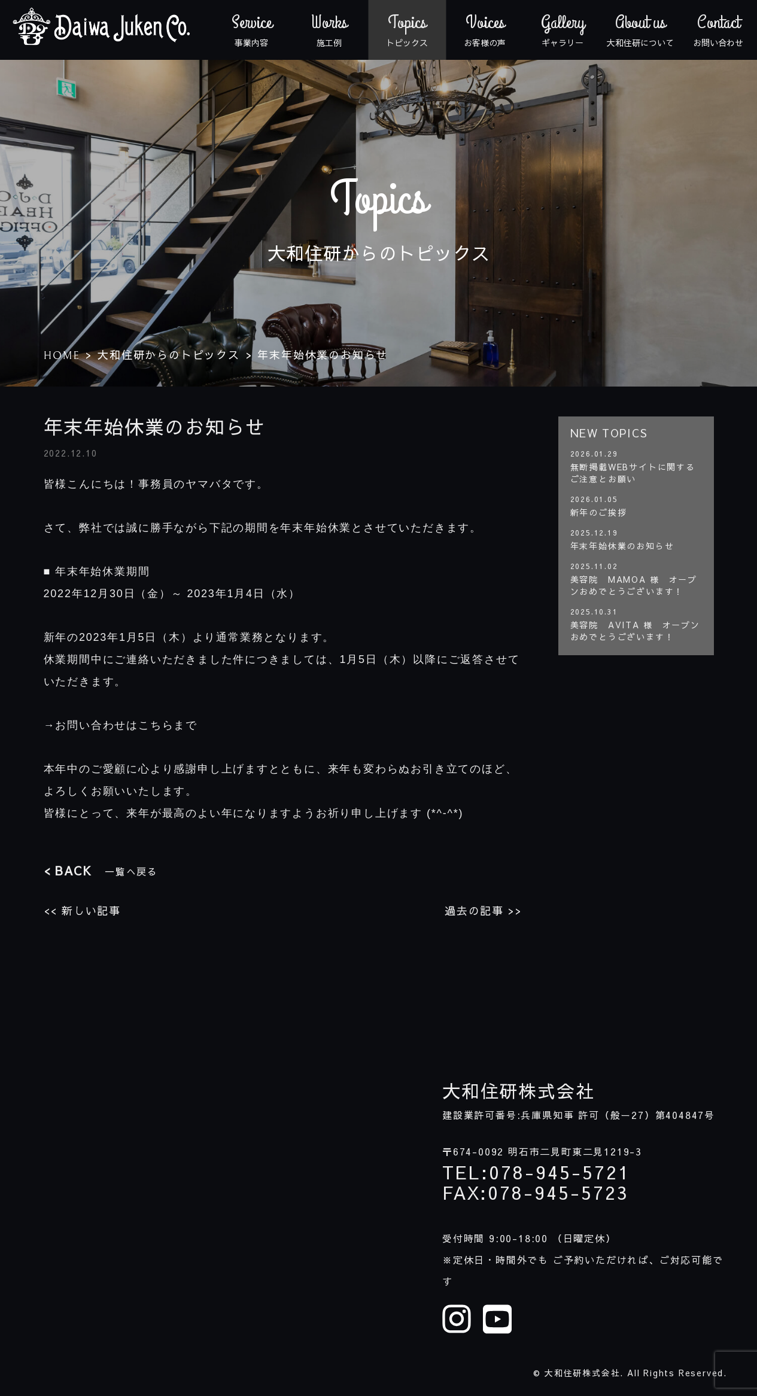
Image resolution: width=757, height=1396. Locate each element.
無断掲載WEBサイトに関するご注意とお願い (632, 473)
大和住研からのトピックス (169, 354)
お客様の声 (485, 30)
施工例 (329, 30)
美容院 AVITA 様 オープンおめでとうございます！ (635, 631)
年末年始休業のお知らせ (622, 546)
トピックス (407, 30)
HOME (62, 355)
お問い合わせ (718, 30)
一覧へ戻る (101, 870)
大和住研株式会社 (518, 1090)
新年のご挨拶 (598, 512)
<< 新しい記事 (82, 910)
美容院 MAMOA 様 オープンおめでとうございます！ (633, 585)
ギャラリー (562, 30)
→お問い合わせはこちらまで (120, 725)
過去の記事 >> (483, 910)
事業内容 (251, 30)
